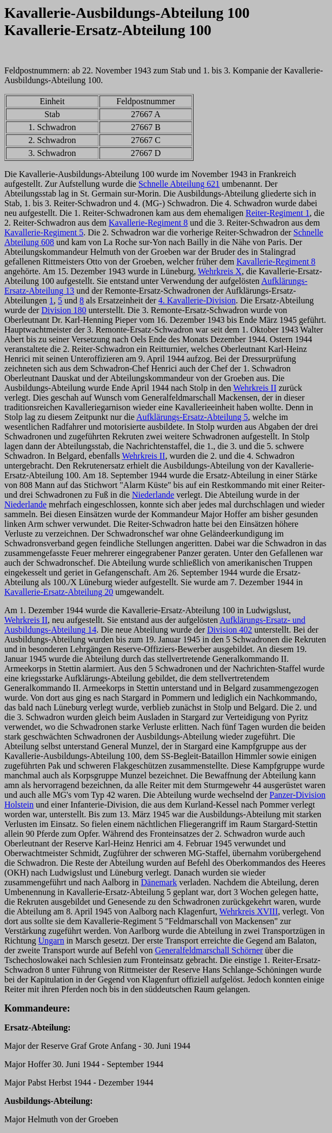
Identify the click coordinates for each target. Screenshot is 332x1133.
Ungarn (51, 940)
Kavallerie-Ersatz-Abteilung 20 (58, 591)
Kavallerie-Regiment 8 (148, 222)
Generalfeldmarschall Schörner (209, 950)
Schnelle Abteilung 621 (179, 183)
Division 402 (229, 629)
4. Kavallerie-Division (197, 300)
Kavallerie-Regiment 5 (43, 232)
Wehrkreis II (254, 387)
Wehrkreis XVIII (249, 911)
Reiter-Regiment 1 (277, 213)
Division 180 (63, 310)
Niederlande (153, 494)
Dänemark (159, 882)
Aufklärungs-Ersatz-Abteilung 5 (192, 417)
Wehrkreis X (220, 271)
